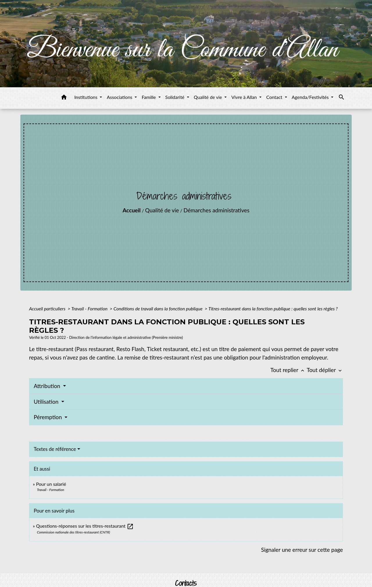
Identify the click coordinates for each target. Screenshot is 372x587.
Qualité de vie (162, 210)
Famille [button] (149, 97)
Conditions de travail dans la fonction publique (158, 308)
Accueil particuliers (48, 308)
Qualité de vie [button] (208, 97)
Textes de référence (55, 449)
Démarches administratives (216, 210)
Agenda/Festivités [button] (311, 97)
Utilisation (47, 401)
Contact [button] (275, 97)
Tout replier (288, 370)
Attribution (48, 386)
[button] (64, 98)
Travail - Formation (89, 308)
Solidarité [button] (175, 97)
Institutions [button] (86, 97)
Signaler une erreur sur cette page (302, 549)
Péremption (48, 417)
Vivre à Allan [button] (244, 97)
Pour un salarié (51, 484)
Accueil (132, 210)
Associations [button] (120, 97)
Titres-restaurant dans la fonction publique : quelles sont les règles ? (273, 308)
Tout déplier (325, 370)
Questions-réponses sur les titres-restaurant (85, 526)
